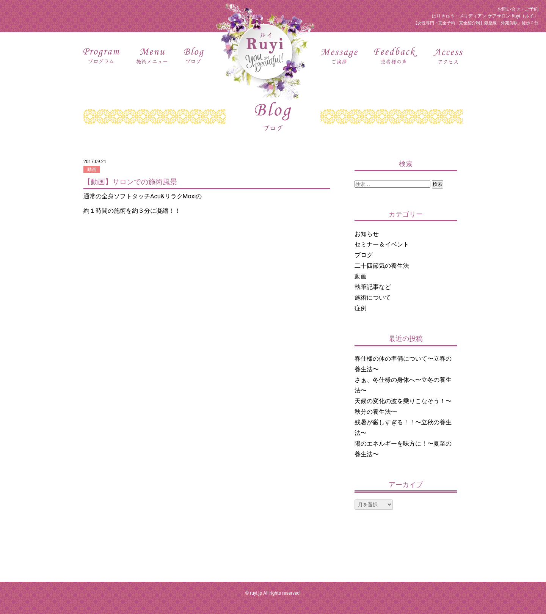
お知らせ (367, 233)
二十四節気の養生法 (382, 265)
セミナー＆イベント (382, 244)
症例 (361, 308)
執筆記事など (373, 287)
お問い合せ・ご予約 (517, 9)
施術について (373, 297)
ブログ (364, 255)
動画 (91, 169)
